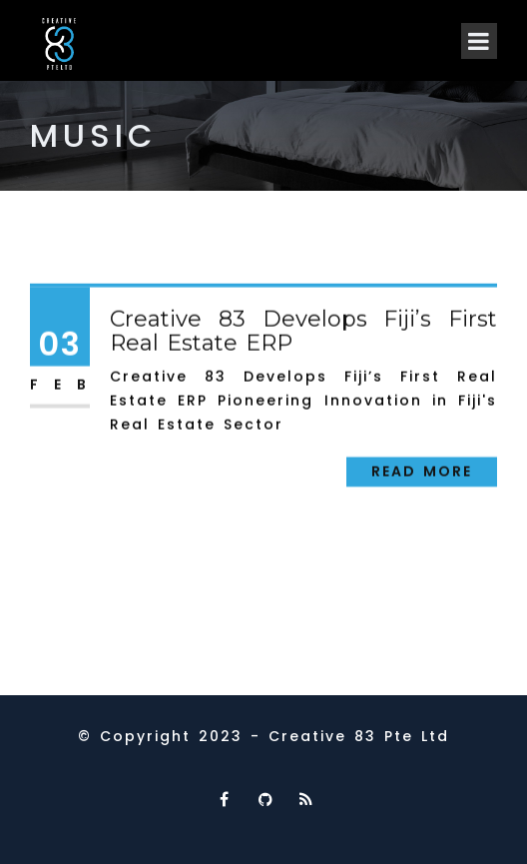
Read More (421, 473)
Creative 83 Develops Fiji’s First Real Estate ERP (303, 333)
